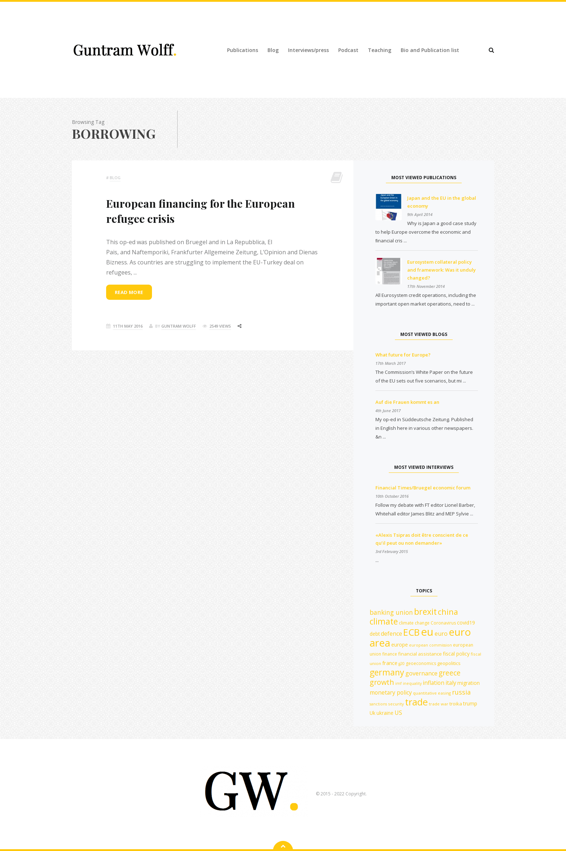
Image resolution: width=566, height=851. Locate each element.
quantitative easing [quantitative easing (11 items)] (432, 693)
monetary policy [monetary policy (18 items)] (391, 692)
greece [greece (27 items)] (450, 673)
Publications (242, 50)
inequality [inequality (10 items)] (412, 683)
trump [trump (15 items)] (470, 703)
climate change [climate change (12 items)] (414, 623)
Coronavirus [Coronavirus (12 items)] (443, 623)
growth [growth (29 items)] (382, 682)
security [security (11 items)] (396, 704)
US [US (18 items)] (398, 713)
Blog (273, 50)
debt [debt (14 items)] (375, 633)
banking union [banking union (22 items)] (391, 612)
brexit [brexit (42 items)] (425, 611)
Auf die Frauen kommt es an (407, 402)
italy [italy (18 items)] (450, 683)
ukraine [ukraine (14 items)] (384, 712)
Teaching (379, 50)
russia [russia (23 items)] (461, 692)
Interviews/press (308, 50)
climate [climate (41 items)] (384, 621)
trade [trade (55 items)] (416, 702)
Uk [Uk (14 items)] (372, 712)
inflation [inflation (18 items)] (433, 683)
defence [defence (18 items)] (391, 634)
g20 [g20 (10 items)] (402, 663)
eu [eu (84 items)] (427, 632)
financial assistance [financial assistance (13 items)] (420, 654)
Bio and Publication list (430, 50)
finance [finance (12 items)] (389, 654)
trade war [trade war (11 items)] (438, 704)
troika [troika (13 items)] (455, 703)
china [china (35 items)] (448, 611)
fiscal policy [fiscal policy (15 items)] (456, 653)
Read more (129, 292)
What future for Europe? (403, 354)
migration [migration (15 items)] (468, 682)
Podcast (348, 50)
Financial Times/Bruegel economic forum (422, 487)
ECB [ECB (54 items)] (411, 632)
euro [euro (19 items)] (441, 634)
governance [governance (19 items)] (421, 673)
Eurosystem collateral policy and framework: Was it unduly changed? (441, 270)
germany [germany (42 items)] (387, 672)
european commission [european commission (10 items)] (430, 645)
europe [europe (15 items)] (399, 644)
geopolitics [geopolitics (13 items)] (449, 663)
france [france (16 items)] (389, 662)
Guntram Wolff (178, 326)
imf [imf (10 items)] (398, 683)
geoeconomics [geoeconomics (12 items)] (421, 663)
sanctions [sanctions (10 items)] (378, 704)
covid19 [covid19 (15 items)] (466, 622)
